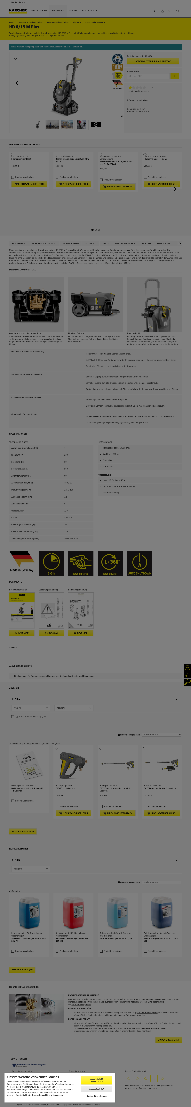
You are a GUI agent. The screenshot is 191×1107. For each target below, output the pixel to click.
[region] (59, 1087)
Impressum (58, 1095)
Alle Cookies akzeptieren (96, 1080)
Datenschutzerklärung (42, 1095)
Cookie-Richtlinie (23, 1095)
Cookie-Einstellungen (97, 1096)
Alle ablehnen (96, 1089)
